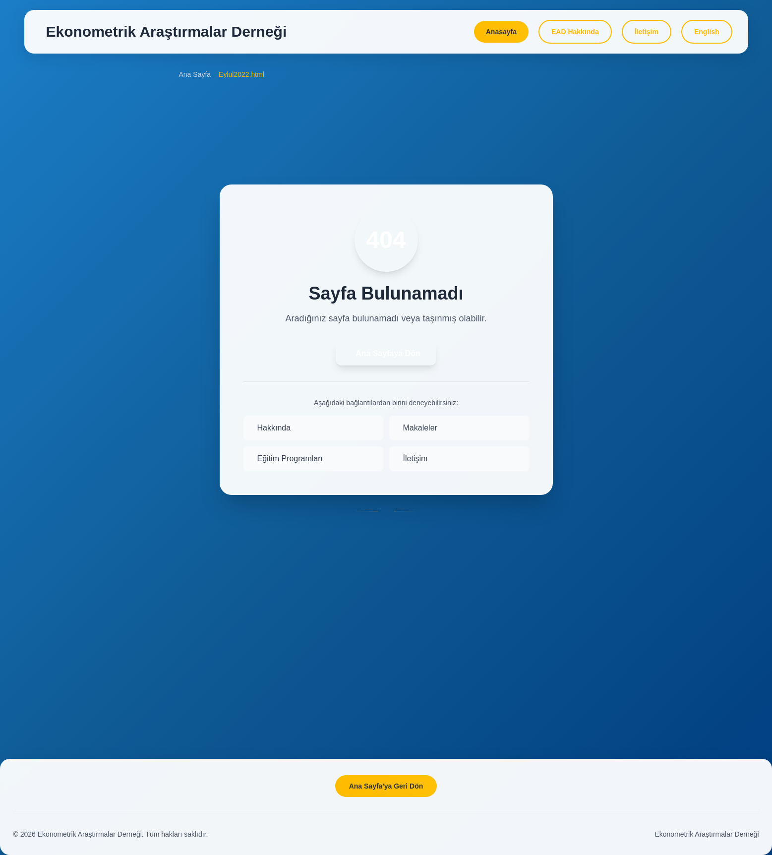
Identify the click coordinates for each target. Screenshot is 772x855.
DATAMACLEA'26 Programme (666, 159)
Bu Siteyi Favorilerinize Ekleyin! (667, 636)
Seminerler (636, 517)
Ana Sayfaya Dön (388, 353)
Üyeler (50, 496)
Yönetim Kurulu (64, 473)
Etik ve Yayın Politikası (75, 361)
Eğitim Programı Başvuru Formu (668, 254)
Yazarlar (52, 315)
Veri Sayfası (637, 445)
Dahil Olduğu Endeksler (76, 269)
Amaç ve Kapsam (67, 154)
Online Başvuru (64, 223)
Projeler (631, 373)
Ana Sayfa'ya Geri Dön (386, 786)
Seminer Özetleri (645, 541)
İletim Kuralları (62, 200)
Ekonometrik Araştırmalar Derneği (706, 834)
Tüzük (49, 450)
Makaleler (55, 246)
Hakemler (55, 338)
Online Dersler (641, 278)
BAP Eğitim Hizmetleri (653, 301)
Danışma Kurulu (65, 292)
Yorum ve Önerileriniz (652, 659)
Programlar (636, 232)
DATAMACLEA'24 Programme (666, 113)
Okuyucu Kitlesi (64, 177)
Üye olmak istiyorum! (651, 612)
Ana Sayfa (195, 74)
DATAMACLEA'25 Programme (666, 136)
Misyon (51, 427)
